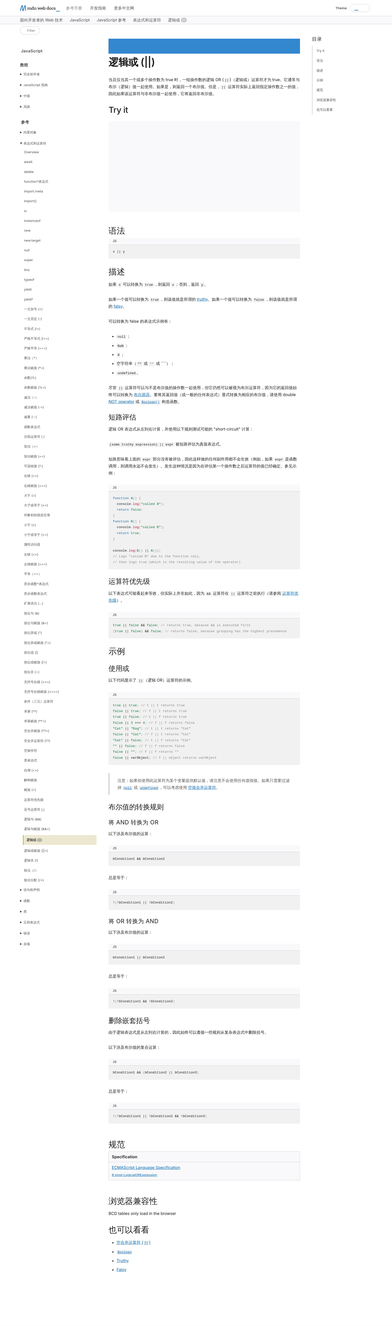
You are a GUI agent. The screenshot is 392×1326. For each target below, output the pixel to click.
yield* (28, 299)
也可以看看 (324, 110)
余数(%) (30, 378)
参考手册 (74, 7)
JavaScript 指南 (36, 85)
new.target (32, 240)
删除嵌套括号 (129, 1020)
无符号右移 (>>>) (37, 682)
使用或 (118, 668)
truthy (202, 299)
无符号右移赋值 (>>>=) (41, 692)
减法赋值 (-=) (34, 407)
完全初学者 (32, 74)
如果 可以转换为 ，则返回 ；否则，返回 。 (158, 284)
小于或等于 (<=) (36, 535)
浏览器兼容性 (326, 100)
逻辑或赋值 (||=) (36, 851)
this (27, 270)
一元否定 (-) (33, 319)
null (27, 250)
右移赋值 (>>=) (35, 486)
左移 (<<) (31, 554)
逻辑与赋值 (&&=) (37, 829)
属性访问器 (32, 544)
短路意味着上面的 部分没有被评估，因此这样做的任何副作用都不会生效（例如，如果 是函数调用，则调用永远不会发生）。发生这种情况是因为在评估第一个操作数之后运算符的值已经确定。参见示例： (202, 465)
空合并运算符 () (133, 1242)
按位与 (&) (31, 613)
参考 (25, 122)
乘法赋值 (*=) (34, 368)
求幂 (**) (30, 711)
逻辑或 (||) (34, 840)
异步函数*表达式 (36, 584)
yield (28, 289)
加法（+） (31, 446)
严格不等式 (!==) (36, 338)
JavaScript (31, 50)
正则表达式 (32, 922)
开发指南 (98, 7)
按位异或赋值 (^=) (37, 643)
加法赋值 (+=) (34, 456)
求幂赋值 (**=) (35, 721)
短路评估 (122, 417)
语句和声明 (32, 890)
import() (30, 201)
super (28, 260)
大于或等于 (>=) (36, 505)
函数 (27, 901)
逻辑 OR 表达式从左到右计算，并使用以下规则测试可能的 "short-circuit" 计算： (181, 429)
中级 (27, 96)
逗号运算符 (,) (34, 809)
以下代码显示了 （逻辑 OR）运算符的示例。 (151, 680)
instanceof (32, 221)
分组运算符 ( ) (34, 437)
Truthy (122, 1260)
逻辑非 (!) (31, 860)
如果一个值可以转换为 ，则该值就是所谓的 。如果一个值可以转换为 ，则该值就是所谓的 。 (202, 303)
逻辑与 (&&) (33, 819)
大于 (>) (30, 495)
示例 (319, 80)
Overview (31, 152)
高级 (27, 107)
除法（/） (31, 870)
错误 (27, 933)
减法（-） (31, 397)
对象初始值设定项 (37, 515)
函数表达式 (32, 427)
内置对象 (30, 132)
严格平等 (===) (35, 348)
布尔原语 (142, 394)
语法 (319, 60)
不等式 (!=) (32, 329)
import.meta (33, 191)
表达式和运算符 (35, 143)
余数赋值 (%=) (35, 387)
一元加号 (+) (33, 309)
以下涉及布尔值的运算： (130, 833)
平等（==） (33, 574)
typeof (29, 280)
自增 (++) (31, 770)
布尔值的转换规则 (136, 807)
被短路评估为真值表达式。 (166, 444)
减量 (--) (30, 417)
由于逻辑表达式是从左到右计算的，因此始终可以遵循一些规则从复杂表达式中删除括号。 (188, 1032)
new (27, 230)
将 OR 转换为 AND (133, 921)
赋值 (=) (30, 790)
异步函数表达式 (35, 593)
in (25, 211)
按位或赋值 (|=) (35, 662)
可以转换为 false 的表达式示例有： (140, 321)
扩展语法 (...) (33, 603)
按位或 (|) (31, 652)
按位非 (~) (31, 672)
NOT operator (121, 401)
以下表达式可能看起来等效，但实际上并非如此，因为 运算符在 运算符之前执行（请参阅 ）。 (203, 597)
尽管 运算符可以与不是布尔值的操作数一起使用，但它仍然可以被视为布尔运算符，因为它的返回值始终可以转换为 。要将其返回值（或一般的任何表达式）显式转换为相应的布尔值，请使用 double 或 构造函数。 (202, 394)
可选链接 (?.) (33, 466)
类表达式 (30, 760)
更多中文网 (124, 7)
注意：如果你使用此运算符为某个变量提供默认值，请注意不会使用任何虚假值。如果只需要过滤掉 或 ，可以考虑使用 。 (204, 784)
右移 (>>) (31, 476)
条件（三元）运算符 (38, 701)
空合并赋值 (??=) (36, 731)
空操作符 (30, 750)
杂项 (27, 944)
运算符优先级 (34, 800)
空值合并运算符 (202, 787)
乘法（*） (31, 358)
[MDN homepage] (40, 8)
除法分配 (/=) (34, 880)
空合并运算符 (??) (37, 741)
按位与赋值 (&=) (36, 623)
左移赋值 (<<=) (35, 564)
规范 (319, 90)
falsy (118, 306)
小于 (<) (30, 525)
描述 (319, 70)
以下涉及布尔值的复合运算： (134, 1047)
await (28, 162)
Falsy (121, 1269)
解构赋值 (30, 780)
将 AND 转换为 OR (133, 822)
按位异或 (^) (33, 633)
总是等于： (118, 877)
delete (29, 172)
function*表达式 (36, 181)
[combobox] (360, 8)
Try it (320, 51)
